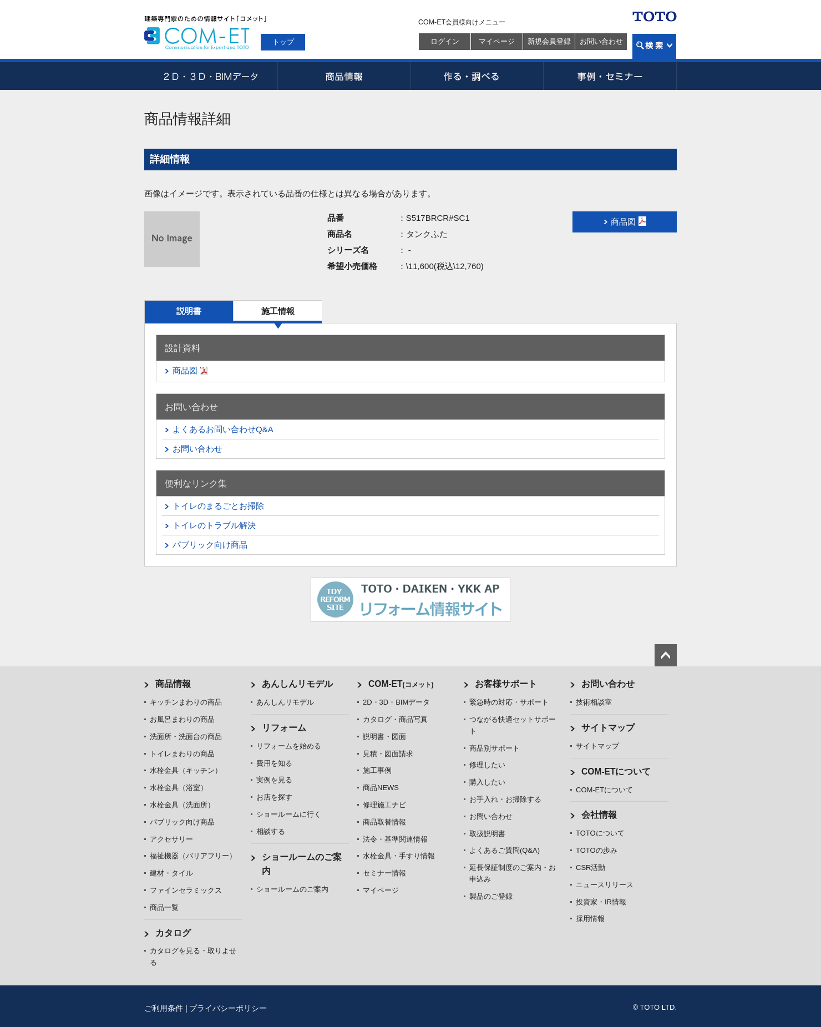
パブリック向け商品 (210, 544)
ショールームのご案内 (292, 889)
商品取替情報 (384, 822)
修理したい (487, 765)
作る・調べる (477, 76)
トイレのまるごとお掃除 (218, 505)
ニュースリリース (605, 885)
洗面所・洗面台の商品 (186, 736)
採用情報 (590, 918)
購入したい (487, 782)
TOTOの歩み (596, 850)
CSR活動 (590, 867)
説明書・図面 (384, 736)
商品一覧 (164, 907)
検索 (654, 46)
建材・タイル (171, 873)
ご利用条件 (163, 1008)
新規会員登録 (549, 41)
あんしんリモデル (297, 684)
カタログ (173, 933)
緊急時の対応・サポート (509, 702)
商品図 (185, 370)
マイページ (497, 41)
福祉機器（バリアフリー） (193, 856)
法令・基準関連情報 (395, 839)
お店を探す (274, 797)
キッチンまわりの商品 (186, 702)
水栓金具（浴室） (178, 787)
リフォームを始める (288, 746)
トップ (283, 42)
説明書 (188, 311)
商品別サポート (494, 748)
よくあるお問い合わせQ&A (223, 429)
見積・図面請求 (388, 754)
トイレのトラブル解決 (214, 525)
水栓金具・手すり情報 (399, 856)
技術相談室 (594, 702)
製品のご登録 (491, 896)
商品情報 (344, 76)
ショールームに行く (288, 814)
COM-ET (401, 684)
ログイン (444, 41)
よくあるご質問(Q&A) (504, 850)
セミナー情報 (384, 873)
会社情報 (599, 814)
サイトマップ (608, 727)
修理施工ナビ (384, 805)
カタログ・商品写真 (395, 719)
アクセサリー (171, 839)
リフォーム (284, 727)
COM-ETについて (616, 771)
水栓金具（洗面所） (182, 805)
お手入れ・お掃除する (505, 799)
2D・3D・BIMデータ (210, 76)
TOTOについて (600, 833)
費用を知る (274, 763)
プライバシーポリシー (228, 1008)
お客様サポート (506, 684)
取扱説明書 (487, 833)
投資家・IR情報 (601, 902)
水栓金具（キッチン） (186, 770)
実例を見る (274, 780)
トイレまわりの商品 (182, 754)
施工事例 (377, 770)
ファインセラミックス (186, 890)
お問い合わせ (601, 41)
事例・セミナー (610, 76)
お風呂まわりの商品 (182, 719)
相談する (270, 831)
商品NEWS (381, 787)
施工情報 (278, 311)
